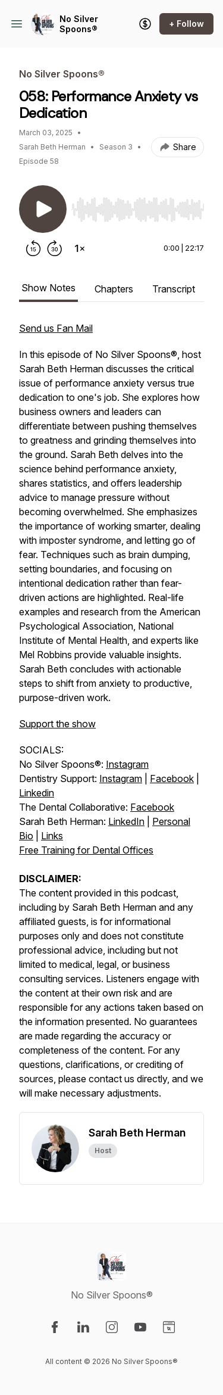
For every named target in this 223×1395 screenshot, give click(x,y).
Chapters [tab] (114, 289)
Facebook (172, 778)
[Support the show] (145, 24)
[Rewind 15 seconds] (33, 248)
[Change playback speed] (80, 248)
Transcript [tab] (173, 289)
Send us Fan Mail (56, 328)
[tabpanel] (111, 716)
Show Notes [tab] (48, 288)
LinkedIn (126, 821)
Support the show (57, 724)
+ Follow (186, 23)
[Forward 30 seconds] (54, 248)
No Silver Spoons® (78, 24)
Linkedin (36, 793)
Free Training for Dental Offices (86, 850)
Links (52, 836)
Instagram (127, 764)
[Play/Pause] (43, 209)
